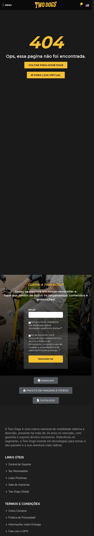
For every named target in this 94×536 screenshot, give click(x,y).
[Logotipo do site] (46, 4)
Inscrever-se (45, 358)
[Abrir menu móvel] (7, 5)
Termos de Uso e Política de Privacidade (45, 341)
